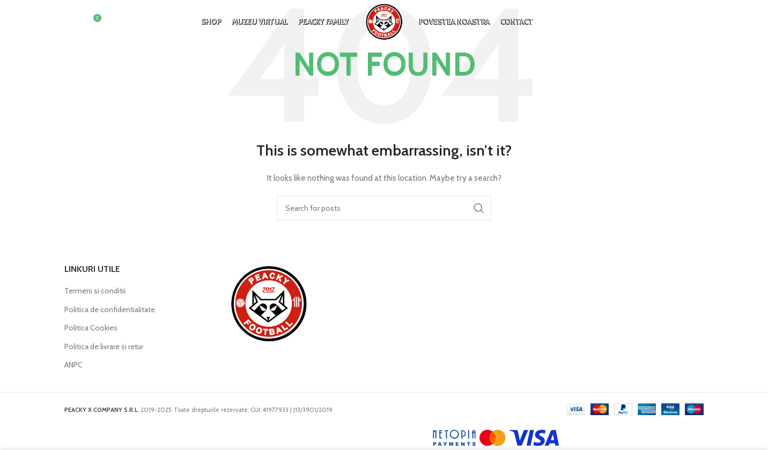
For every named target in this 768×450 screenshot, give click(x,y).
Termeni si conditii (94, 291)
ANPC (73, 365)
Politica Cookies (90, 328)
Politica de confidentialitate (109, 309)
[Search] (69, 24)
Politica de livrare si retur (103, 346)
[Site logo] (384, 23)
